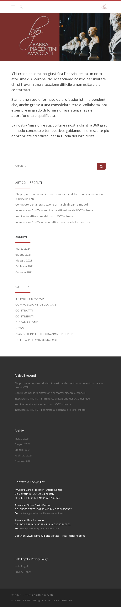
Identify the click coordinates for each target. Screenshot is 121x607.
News (19, 328)
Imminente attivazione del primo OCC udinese (44, 216)
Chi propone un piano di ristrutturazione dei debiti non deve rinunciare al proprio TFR (59, 196)
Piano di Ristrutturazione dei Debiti (46, 334)
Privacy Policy (23, 572)
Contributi (24, 316)
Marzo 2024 (22, 248)
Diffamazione (26, 322)
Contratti (24, 310)
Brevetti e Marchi (30, 298)
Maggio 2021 (23, 260)
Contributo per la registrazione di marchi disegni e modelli (51, 204)
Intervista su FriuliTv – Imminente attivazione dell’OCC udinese (54, 210)
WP (28, 600)
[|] (104, 6)
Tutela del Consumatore (36, 340)
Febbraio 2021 (24, 266)
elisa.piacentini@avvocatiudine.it (39, 528)
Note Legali (21, 566)
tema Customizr (62, 600)
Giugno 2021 (23, 254)
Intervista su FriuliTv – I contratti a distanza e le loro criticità (52, 222)
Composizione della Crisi (36, 304)
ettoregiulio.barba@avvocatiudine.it (42, 513)
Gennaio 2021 (24, 272)
